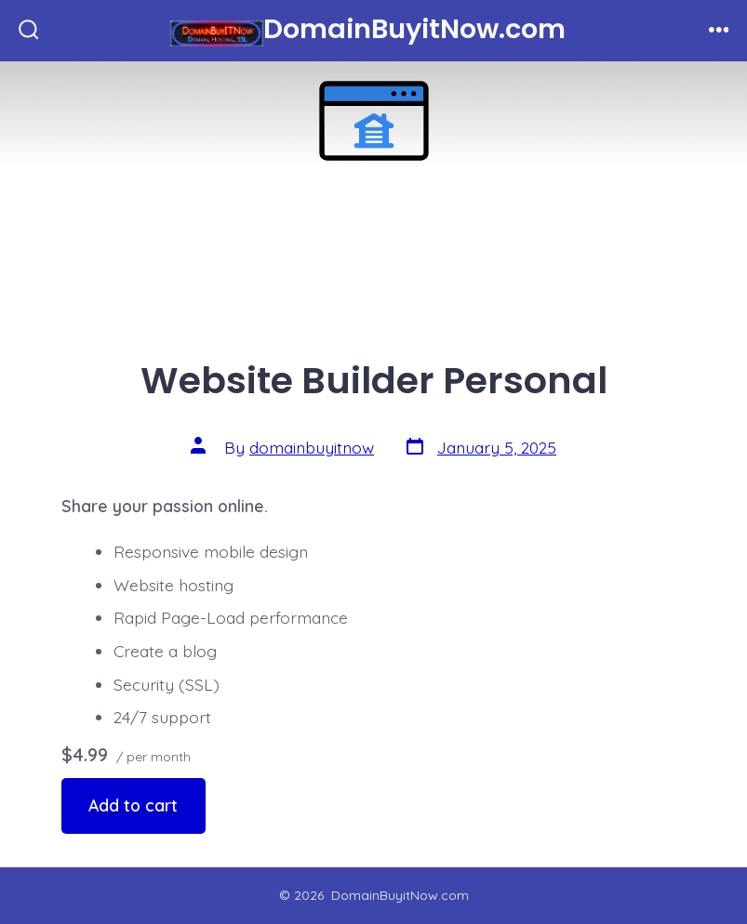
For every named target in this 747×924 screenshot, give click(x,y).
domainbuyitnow (311, 447)
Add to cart (133, 805)
